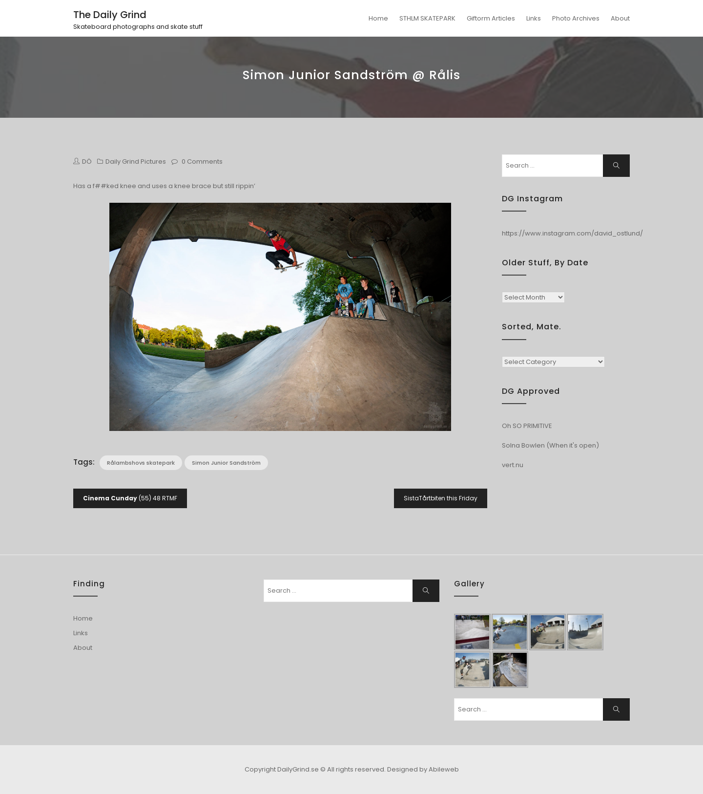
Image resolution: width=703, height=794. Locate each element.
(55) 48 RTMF (130, 498)
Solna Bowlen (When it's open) (550, 445)
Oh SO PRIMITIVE (527, 425)
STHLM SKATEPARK (427, 18)
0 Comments (202, 161)
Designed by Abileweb (423, 769)
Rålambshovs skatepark (141, 463)
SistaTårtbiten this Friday (440, 498)
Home (378, 18)
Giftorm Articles (491, 18)
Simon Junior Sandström (226, 463)
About (620, 18)
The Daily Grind (109, 14)
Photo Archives (576, 18)
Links (533, 18)
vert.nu (512, 465)
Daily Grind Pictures (135, 161)
